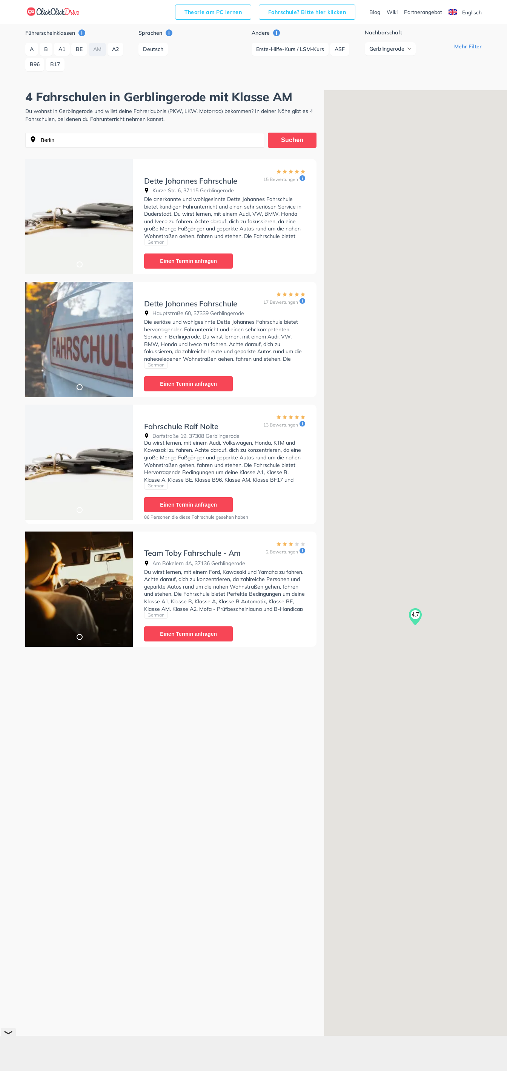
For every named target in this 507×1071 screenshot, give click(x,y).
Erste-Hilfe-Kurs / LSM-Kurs (290, 49)
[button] (415, 617)
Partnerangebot (423, 12)
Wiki (392, 12)
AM (97, 49)
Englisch (465, 12)
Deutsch (153, 49)
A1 (61, 49)
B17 (55, 64)
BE (79, 49)
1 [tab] (79, 264)
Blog (374, 12)
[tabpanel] (79, 216)
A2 (115, 49)
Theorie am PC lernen (213, 12)
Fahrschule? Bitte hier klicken (307, 12)
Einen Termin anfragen (188, 261)
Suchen (292, 140)
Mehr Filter (468, 46)
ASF (340, 49)
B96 (35, 64)
